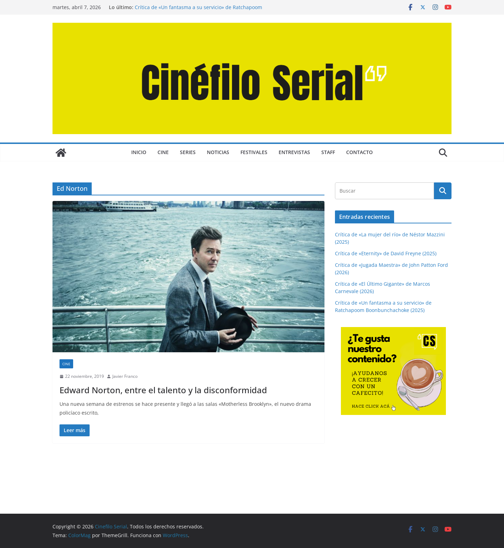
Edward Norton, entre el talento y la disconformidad (163, 390)
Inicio (138, 152)
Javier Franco (125, 376)
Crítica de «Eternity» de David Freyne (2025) (385, 253)
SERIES (188, 152)
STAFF (328, 152)
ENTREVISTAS (294, 152)
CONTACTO (359, 152)
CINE (163, 152)
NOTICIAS (218, 152)
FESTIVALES (253, 152)
